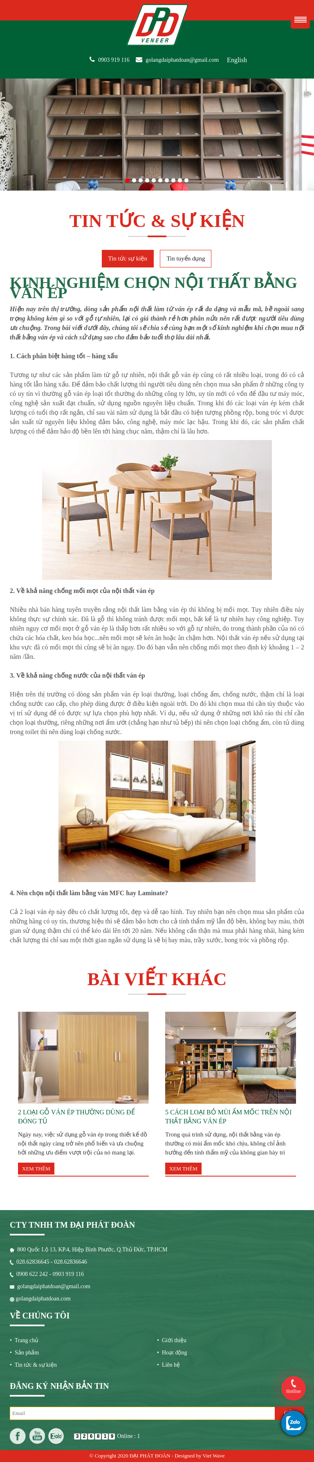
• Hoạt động (172, 1353)
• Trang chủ (24, 1340)
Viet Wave (214, 1456)
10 (186, 178)
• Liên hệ (168, 1365)
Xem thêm (36, 1169)
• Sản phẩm (24, 1353)
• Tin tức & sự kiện (33, 1365)
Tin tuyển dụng (185, 258)
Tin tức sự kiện (127, 258)
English (237, 59)
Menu (300, 19)
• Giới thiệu (171, 1340)
